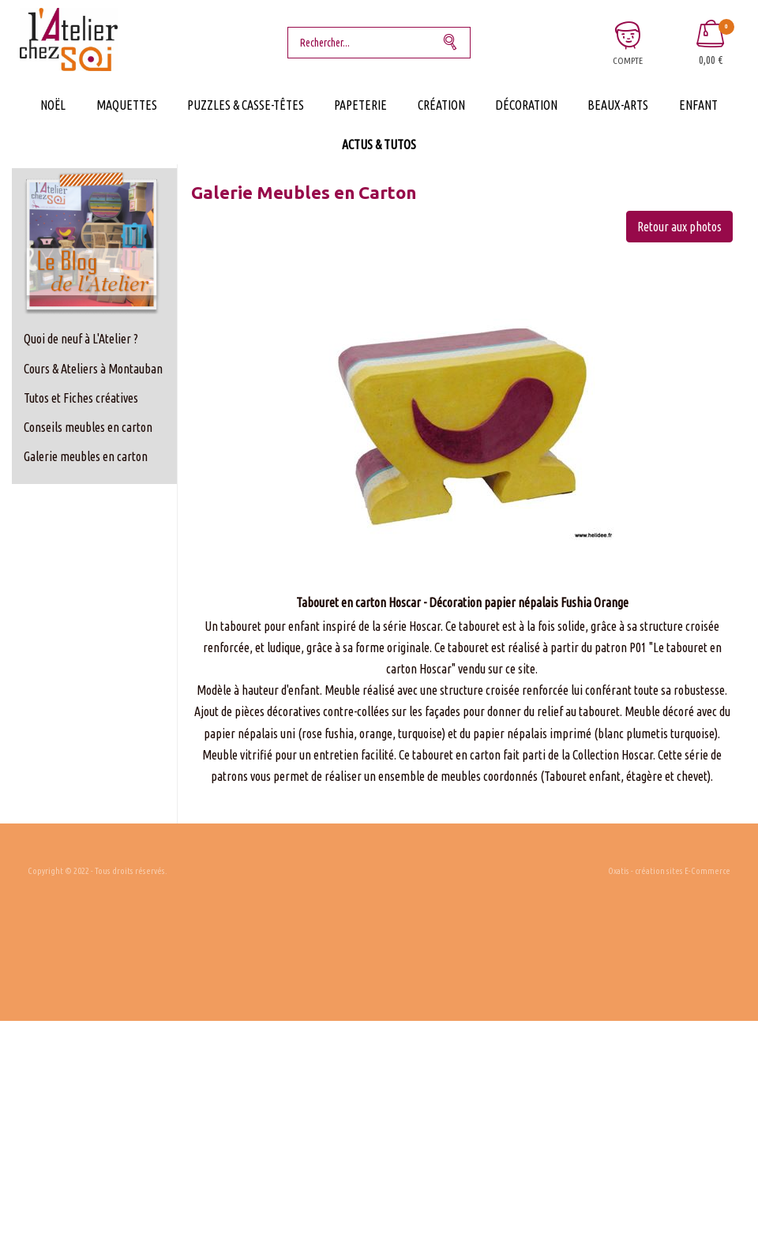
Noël (53, 105)
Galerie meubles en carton (86, 456)
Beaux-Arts (617, 105)
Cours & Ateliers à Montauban (93, 369)
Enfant (698, 105)
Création (441, 105)
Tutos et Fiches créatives (81, 398)
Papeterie (360, 105)
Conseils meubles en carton (88, 427)
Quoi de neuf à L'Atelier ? (81, 339)
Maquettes (126, 105)
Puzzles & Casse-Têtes (245, 105)
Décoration (526, 105)
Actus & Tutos (379, 144)
